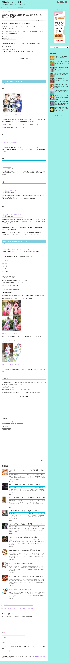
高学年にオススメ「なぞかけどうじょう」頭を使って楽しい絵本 (61, 86)
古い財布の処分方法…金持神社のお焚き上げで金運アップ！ (24, 511)
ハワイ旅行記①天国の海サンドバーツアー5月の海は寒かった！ (62, 92)
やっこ (43, 460)
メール (4, 637)
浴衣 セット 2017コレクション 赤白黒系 (11, 333)
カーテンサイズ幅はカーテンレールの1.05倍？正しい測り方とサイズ (27, 498)
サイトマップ (14, 7)
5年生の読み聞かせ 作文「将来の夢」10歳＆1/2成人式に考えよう (62, 63)
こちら (3, 124)
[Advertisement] (24, 68)
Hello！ (2, 7)
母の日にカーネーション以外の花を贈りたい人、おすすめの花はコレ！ (61, 97)
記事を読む (11, 481)
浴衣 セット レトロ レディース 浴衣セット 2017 (13, 364)
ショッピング (42, 20)
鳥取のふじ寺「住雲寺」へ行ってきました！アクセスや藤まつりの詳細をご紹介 (61, 103)
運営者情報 (20, 7)
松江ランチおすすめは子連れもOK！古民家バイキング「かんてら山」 (62, 69)
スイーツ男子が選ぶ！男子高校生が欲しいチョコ (22, 563)
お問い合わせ (7, 7)
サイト (3, 642)
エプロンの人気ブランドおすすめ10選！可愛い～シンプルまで (25, 524)
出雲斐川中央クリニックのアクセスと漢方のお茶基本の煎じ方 (17, 605)
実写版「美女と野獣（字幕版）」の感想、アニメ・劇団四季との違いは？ (61, 109)
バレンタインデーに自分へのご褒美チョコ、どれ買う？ (23, 537)
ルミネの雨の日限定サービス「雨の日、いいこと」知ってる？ (17, 609)
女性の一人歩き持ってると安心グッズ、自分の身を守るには (24, 484)
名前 (3, 632)
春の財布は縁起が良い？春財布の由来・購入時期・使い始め (24, 550)
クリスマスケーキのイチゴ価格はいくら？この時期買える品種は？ (26, 576)
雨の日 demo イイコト (12, 2)
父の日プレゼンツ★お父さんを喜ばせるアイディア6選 (23, 589)
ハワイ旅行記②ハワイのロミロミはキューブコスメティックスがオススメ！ (61, 80)
